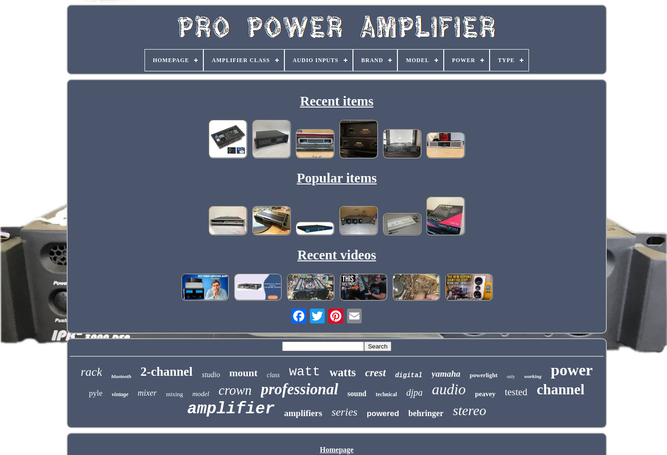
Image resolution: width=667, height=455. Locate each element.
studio (211, 375)
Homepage (337, 450)
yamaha (446, 374)
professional (299, 389)
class (273, 375)
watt (304, 372)
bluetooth (121, 376)
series (345, 412)
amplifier (231, 409)
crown (235, 390)
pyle (95, 393)
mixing (174, 394)
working (532, 376)
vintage (120, 394)
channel (561, 389)
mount (243, 373)
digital (408, 375)
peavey (485, 394)
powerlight (483, 375)
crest (375, 373)
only (511, 376)
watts (342, 372)
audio (449, 389)
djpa (414, 392)
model (200, 394)
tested (516, 392)
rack (91, 372)
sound (356, 394)
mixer (147, 393)
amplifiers (303, 413)
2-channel (166, 372)
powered (383, 413)
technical (386, 394)
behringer (426, 413)
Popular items (337, 178)
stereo (469, 410)
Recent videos (336, 254)
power (572, 370)
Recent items (337, 101)
